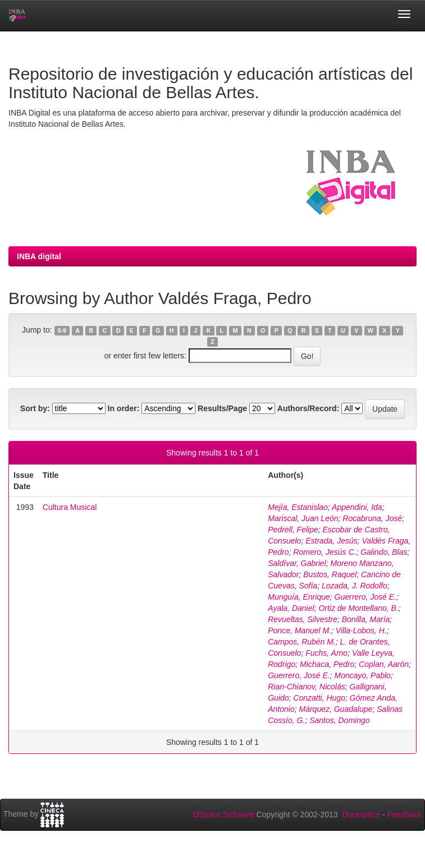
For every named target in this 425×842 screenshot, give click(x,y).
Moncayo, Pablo (363, 675)
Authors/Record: (308, 408)
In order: (124, 408)
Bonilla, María (366, 619)
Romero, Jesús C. (324, 551)
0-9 (62, 330)
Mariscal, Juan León (303, 518)
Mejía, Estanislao (298, 507)
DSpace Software (223, 814)
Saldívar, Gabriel (297, 563)
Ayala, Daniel (291, 608)
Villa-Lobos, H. (361, 630)
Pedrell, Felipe (293, 529)
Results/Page (222, 408)
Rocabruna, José (372, 518)
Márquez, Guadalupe (335, 709)
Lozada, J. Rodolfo (354, 585)
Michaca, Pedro (327, 664)
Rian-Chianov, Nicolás (306, 686)
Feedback (404, 814)
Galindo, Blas (383, 551)
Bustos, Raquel (330, 574)
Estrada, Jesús (331, 540)
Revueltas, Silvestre (302, 619)
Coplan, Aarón (384, 664)
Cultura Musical (70, 507)
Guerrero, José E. (366, 596)
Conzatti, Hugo (319, 697)
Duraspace (361, 814)
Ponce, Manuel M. (299, 630)
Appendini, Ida (357, 507)
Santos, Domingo (339, 720)
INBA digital (39, 256)
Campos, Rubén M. (302, 641)
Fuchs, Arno (326, 652)
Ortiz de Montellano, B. (358, 608)
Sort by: (35, 408)
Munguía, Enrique (299, 596)
